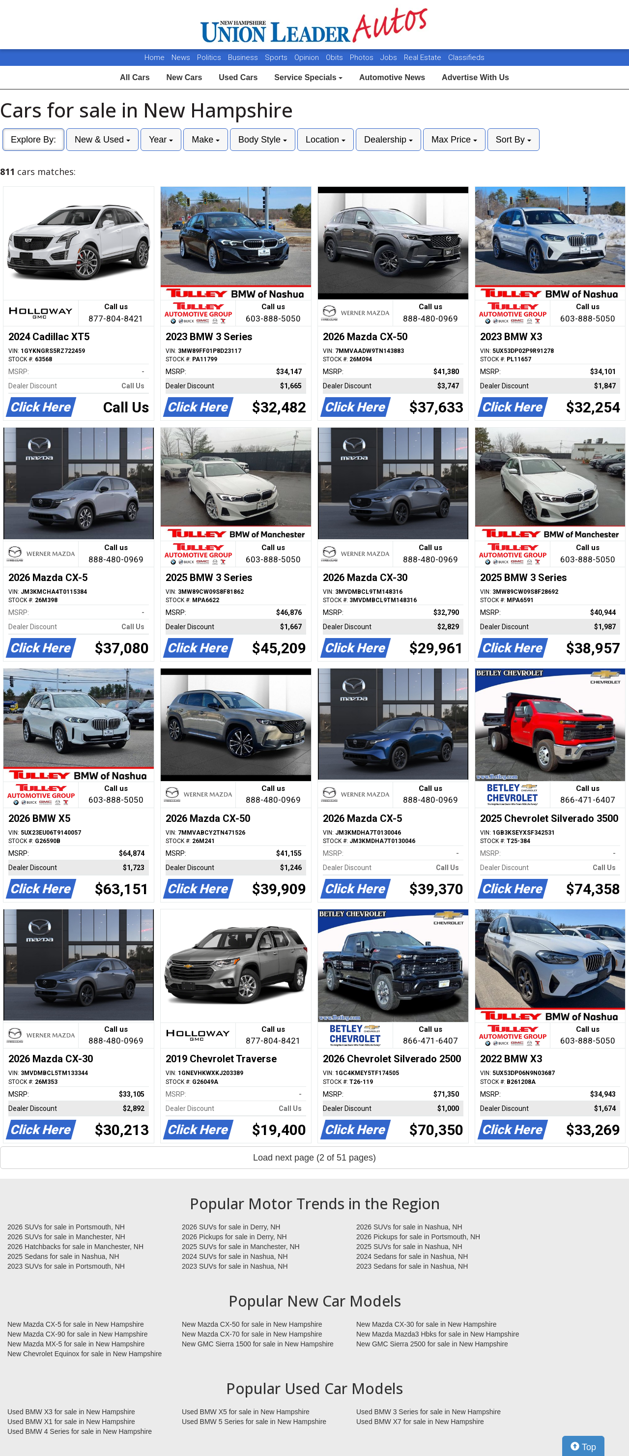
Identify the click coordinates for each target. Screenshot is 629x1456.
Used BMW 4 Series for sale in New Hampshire (79, 1431)
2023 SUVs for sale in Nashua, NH (235, 1266)
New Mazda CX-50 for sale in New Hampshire (252, 1324)
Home (154, 57)
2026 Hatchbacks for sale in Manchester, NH (75, 1247)
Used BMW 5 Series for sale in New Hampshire (254, 1422)
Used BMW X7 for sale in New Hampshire (420, 1422)
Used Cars (238, 77)
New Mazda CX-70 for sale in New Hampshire (252, 1334)
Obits (335, 57)
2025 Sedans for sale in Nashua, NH (63, 1256)
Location (325, 140)
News (181, 57)
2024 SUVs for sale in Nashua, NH (235, 1256)
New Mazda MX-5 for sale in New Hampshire (75, 1344)
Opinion (307, 57)
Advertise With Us (475, 77)
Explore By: (33, 140)
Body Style (262, 140)
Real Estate (423, 57)
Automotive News (392, 77)
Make (206, 140)
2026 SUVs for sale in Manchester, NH (66, 1237)
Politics (209, 57)
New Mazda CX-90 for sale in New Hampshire (77, 1334)
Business (244, 57)
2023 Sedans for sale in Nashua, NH (412, 1266)
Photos (362, 57)
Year (161, 140)
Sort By (513, 140)
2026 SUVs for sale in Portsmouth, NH (66, 1227)
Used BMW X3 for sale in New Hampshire (71, 1412)
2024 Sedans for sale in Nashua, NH (412, 1256)
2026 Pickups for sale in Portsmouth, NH (418, 1237)
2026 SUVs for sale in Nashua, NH (409, 1227)
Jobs (389, 57)
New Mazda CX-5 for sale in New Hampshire (75, 1324)
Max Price (454, 140)
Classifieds (466, 57)
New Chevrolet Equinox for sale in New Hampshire (84, 1354)
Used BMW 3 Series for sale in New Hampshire (428, 1412)
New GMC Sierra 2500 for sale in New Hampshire (432, 1344)
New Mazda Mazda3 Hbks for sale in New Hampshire (437, 1334)
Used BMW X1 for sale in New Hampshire (71, 1422)
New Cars (184, 77)
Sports (277, 57)
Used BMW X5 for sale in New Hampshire (246, 1412)
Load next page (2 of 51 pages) (314, 1158)
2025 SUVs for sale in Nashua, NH (409, 1247)
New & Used (102, 140)
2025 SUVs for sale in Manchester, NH (241, 1247)
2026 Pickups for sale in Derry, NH (234, 1237)
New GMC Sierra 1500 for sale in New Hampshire (258, 1344)
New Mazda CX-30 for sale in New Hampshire (426, 1324)
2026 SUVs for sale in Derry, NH (231, 1227)
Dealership (388, 140)
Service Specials (308, 77)
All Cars (134, 77)
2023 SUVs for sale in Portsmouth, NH (66, 1266)
